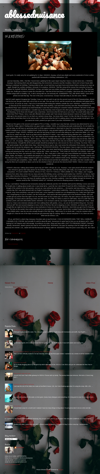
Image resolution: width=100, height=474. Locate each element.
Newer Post (10, 283)
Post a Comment (13, 244)
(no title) (16, 395)
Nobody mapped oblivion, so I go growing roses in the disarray (33, 352)
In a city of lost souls (20, 422)
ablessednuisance (34, 14)
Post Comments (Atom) (20, 287)
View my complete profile (12, 464)
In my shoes (17, 406)
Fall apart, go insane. (20, 330)
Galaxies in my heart (20, 362)
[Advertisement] (50, 265)
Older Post (90, 283)
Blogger (60, 469)
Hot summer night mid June (22, 373)
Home (50, 283)
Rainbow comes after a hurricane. (24, 384)
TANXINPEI (20, 447)
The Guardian (18, 341)
